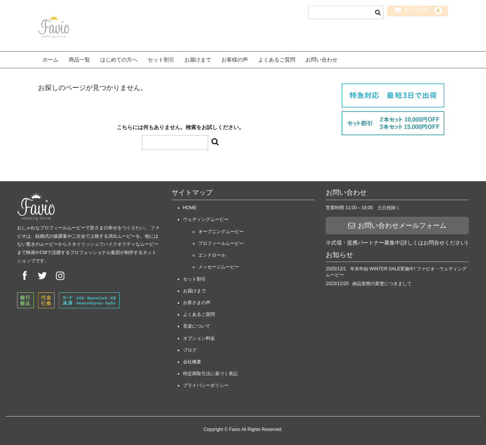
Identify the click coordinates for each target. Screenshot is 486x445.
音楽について (196, 324)
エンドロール (212, 253)
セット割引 (161, 59)
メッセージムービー (218, 265)
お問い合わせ (322, 59)
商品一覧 (79, 59)
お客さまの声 (196, 300)
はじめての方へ (118, 59)
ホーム (50, 59)
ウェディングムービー (206, 217)
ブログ (190, 347)
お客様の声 (234, 59)
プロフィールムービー (221, 241)
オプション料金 (199, 336)
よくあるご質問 (276, 59)
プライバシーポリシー (206, 383)
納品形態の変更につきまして (382, 281)
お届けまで (198, 59)
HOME (190, 205)
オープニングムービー (221, 229)
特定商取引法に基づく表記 (210, 371)
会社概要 (192, 359)
